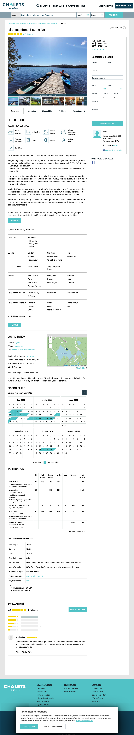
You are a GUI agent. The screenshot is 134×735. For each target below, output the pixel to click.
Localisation (31, 111)
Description (15, 111)
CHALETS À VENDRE (72, 6)
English (39, 704)
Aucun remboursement (34, 576)
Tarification (63, 111)
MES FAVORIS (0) (45, 6)
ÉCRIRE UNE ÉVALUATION (77, 609)
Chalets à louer (97, 688)
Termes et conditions (44, 695)
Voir (27, 580)
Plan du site (41, 688)
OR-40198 (63, 23)
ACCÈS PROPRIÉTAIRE (106, 6)
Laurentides (18, 346)
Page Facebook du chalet (113, 150)
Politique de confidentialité (45, 698)
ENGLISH (83, 6)
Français (46, 704)
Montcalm (30, 356)
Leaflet (66, 365)
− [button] (50, 341)
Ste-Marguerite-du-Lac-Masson (23, 349)
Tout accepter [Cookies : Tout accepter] (29, 727)
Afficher (115, 145)
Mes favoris (96, 701)
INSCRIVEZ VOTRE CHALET (124, 6)
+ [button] (50, 337)
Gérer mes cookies (43, 701)
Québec (18, 342)
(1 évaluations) (28, 34)
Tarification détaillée (98, 49)
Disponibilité (47, 111)
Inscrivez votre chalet (71, 688)
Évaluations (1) (79, 111)
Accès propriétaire (70, 691)
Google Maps (81, 368)
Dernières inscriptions (99, 695)
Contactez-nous (42, 691)
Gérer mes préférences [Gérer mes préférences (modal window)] (52, 727)
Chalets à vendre (97, 691)
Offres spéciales (97, 698)
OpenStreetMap (75, 365)
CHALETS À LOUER (58, 6)
